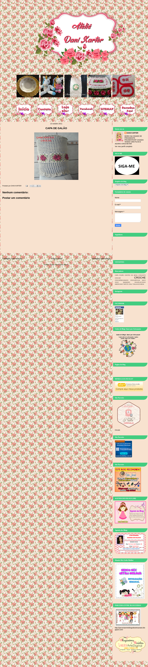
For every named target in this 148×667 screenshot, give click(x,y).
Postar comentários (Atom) (59, 265)
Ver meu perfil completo (123, 146)
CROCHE (140, 277)
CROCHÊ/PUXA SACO (138, 280)
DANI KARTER (132, 133)
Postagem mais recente (12, 259)
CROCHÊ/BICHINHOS (121, 280)
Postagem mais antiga (101, 259)
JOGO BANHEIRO (122, 282)
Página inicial (56, 259)
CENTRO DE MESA (131, 275)
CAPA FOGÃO (119, 275)
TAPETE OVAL (127, 284)
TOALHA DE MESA (138, 284)
